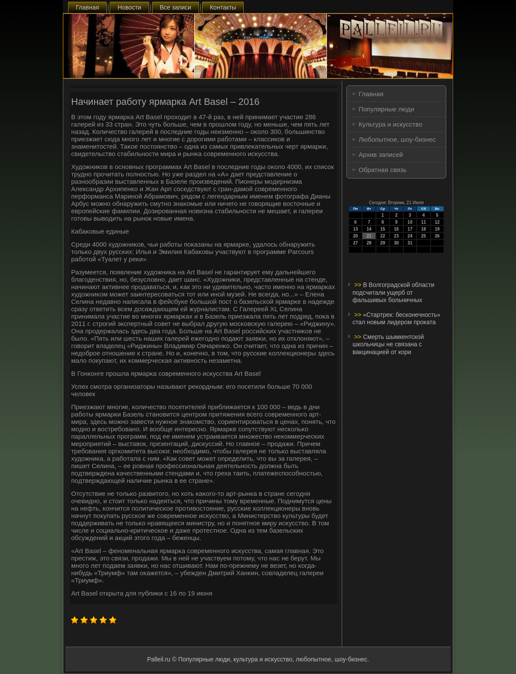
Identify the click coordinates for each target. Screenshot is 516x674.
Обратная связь (383, 169)
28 (369, 243)
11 (423, 222)
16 (396, 229)
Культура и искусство (390, 124)
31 (410, 243)
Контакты (223, 7)
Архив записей (381, 154)
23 (396, 236)
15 (382, 229)
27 (355, 243)
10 (410, 222)
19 (437, 229)
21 (369, 236)
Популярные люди (386, 109)
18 (423, 229)
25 (423, 236)
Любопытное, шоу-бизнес (397, 139)
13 (355, 229)
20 (355, 236)
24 (410, 236)
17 (410, 229)
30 (396, 243)
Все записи (175, 7)
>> (358, 284)
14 (369, 229)
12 (437, 222)
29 (382, 243)
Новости (129, 7)
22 (382, 236)
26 (437, 236)
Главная (87, 7)
